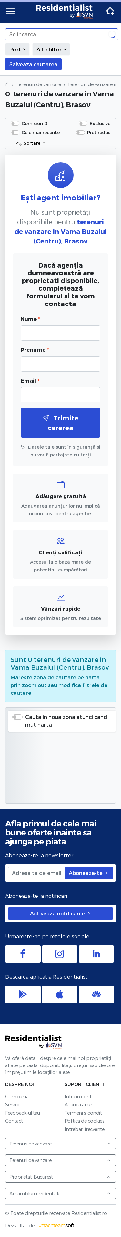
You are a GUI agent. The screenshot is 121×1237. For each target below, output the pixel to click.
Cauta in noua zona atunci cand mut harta (66, 721)
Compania (16, 1096)
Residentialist (33, 1042)
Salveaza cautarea (33, 64)
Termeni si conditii (84, 1113)
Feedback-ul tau (22, 1113)
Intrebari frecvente (85, 1129)
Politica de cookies (84, 1121)
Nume (30, 319)
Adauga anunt (80, 1104)
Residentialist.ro (64, 11)
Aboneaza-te (89, 873)
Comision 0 (34, 123)
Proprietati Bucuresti (60, 1177)
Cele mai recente (41, 132)
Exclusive (100, 123)
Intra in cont (78, 1096)
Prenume (35, 350)
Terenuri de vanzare (38, 84)
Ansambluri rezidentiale (60, 1193)
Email (30, 380)
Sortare (28, 143)
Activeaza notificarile (60, 913)
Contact (14, 1121)
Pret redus (98, 132)
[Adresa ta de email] (36, 873)
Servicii (12, 1104)
